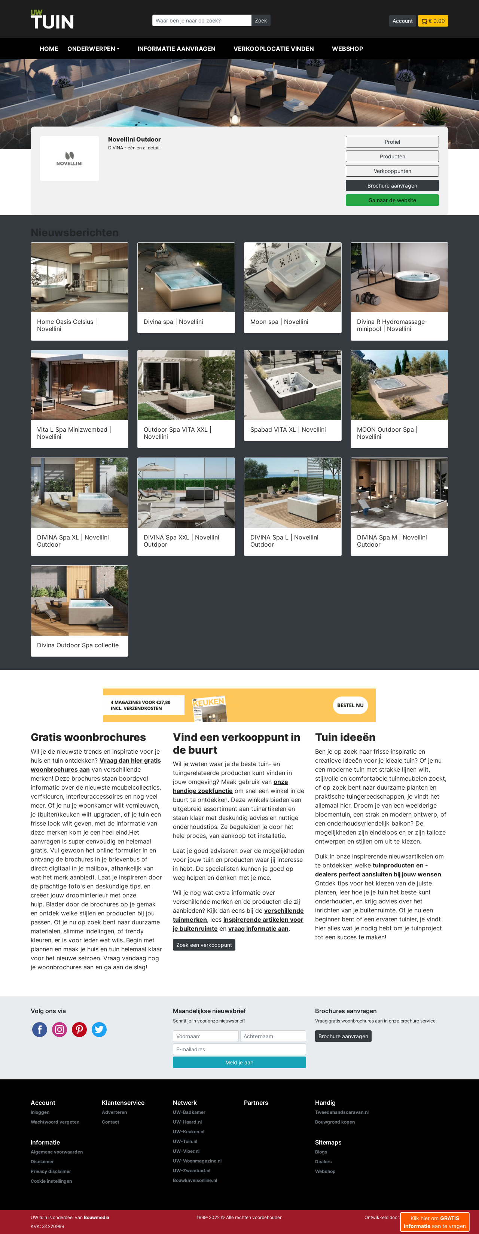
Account (403, 21)
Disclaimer (42, 1161)
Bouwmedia (96, 1217)
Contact (110, 1122)
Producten (392, 156)
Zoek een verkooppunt (204, 945)
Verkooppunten (392, 171)
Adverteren (114, 1112)
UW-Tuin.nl (185, 1141)
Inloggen (40, 1112)
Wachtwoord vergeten (55, 1122)
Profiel (392, 142)
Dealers (323, 1161)
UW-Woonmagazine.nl (197, 1161)
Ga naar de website (392, 200)
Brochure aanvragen (392, 185)
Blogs (321, 1152)
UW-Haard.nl (187, 1122)
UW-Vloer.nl (186, 1151)
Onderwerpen (91, 48)
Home (49, 48)
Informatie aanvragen (177, 48)
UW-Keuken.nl (188, 1131)
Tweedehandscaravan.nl (342, 1112)
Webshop (347, 48)
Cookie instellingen (51, 1181)
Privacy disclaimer (51, 1171)
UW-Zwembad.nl (191, 1170)
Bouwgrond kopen (335, 1122)
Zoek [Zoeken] (261, 20)
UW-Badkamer (189, 1112)
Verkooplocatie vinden (274, 48)
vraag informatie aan (258, 928)
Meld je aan (239, 1062)
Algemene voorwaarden (57, 1152)
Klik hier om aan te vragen (435, 1222)
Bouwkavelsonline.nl (195, 1180)
